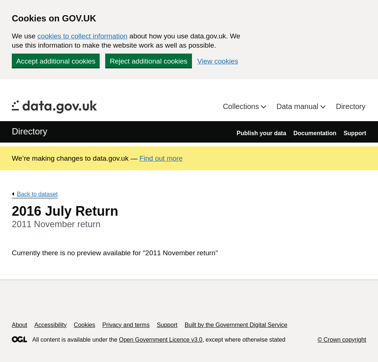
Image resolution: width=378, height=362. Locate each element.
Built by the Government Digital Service (236, 325)
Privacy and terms (126, 325)
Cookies (84, 325)
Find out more (161, 158)
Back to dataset (37, 194)
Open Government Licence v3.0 (160, 340)
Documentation (314, 133)
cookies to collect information (82, 36)
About (19, 325)
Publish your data (261, 133)
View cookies (217, 61)
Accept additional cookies (55, 61)
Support (355, 133)
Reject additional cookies (148, 61)
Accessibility (50, 325)
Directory (350, 106)
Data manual (298, 106)
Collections (242, 106)
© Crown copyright (341, 340)
